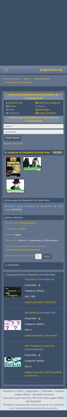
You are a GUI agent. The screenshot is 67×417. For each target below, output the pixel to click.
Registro (8, 143)
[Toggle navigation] (6, 70)
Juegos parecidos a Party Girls (40, 302)
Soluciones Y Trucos (13, 391)
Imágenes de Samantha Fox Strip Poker (29, 152)
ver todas (57, 152)
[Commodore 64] (45, 279)
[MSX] (25, 249)
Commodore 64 (42, 78)
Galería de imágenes (49, 102)
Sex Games (30, 312)
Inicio (27, 78)
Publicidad (46, 391)
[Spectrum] (34, 249)
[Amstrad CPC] (13, 249)
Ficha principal (15, 102)
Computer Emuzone (43, 394)
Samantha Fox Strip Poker (19, 82)
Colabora (59, 391)
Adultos (22, 228)
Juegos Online (22, 394)
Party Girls (30, 279)
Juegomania (32, 391)
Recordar (18, 143)
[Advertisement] (32, 33)
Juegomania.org (51, 70)
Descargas (43, 109)
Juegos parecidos (47, 113)
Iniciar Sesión (12, 137)
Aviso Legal (50, 397)
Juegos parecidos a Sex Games (41, 335)
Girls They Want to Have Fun (40, 345)
